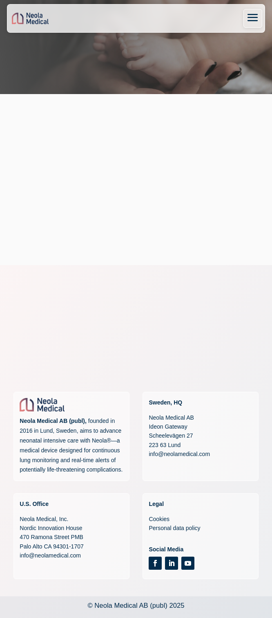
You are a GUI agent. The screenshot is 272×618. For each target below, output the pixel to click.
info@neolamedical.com (179, 454)
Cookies (159, 519)
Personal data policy (174, 528)
